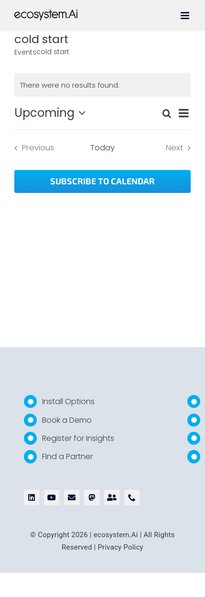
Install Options (68, 401)
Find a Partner (67, 456)
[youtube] (51, 497)
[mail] (71, 497)
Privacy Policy (120, 547)
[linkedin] (31, 497)
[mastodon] (91, 497)
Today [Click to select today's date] (102, 147)
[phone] (132, 497)
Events (25, 52)
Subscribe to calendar (102, 181)
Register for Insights (78, 438)
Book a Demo (67, 420)
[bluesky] (111, 497)
